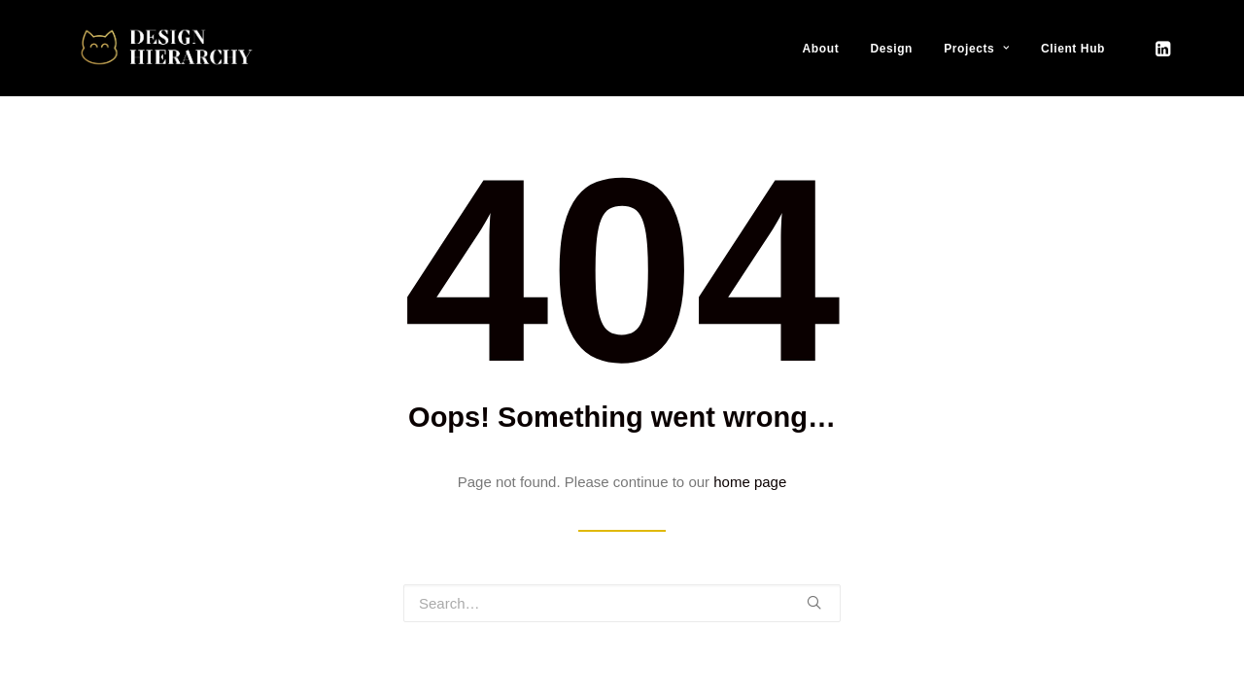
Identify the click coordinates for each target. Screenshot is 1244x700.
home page (749, 481)
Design (891, 48)
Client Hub (1073, 48)
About (821, 48)
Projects (977, 48)
